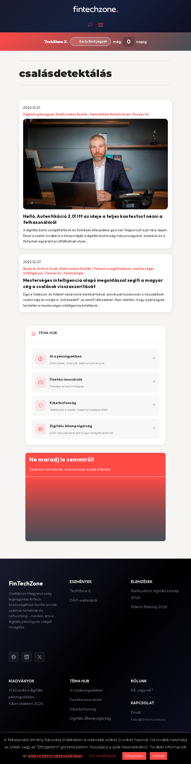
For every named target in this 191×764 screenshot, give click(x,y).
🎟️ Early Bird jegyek (90, 41)
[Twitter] (40, 658)
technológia (73, 273)
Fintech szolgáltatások (112, 269)
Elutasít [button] (158, 756)
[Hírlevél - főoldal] (94, 509)
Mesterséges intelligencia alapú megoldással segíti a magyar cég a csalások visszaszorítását (93, 283)
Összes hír (140, 114)
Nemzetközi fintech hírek (110, 114)
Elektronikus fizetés (72, 114)
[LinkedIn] (27, 658)
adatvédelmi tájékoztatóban (55, 755)
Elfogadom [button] (134, 756)
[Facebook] (14, 658)
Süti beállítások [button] (102, 755)
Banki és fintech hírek (40, 269)
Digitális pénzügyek (38, 114)
